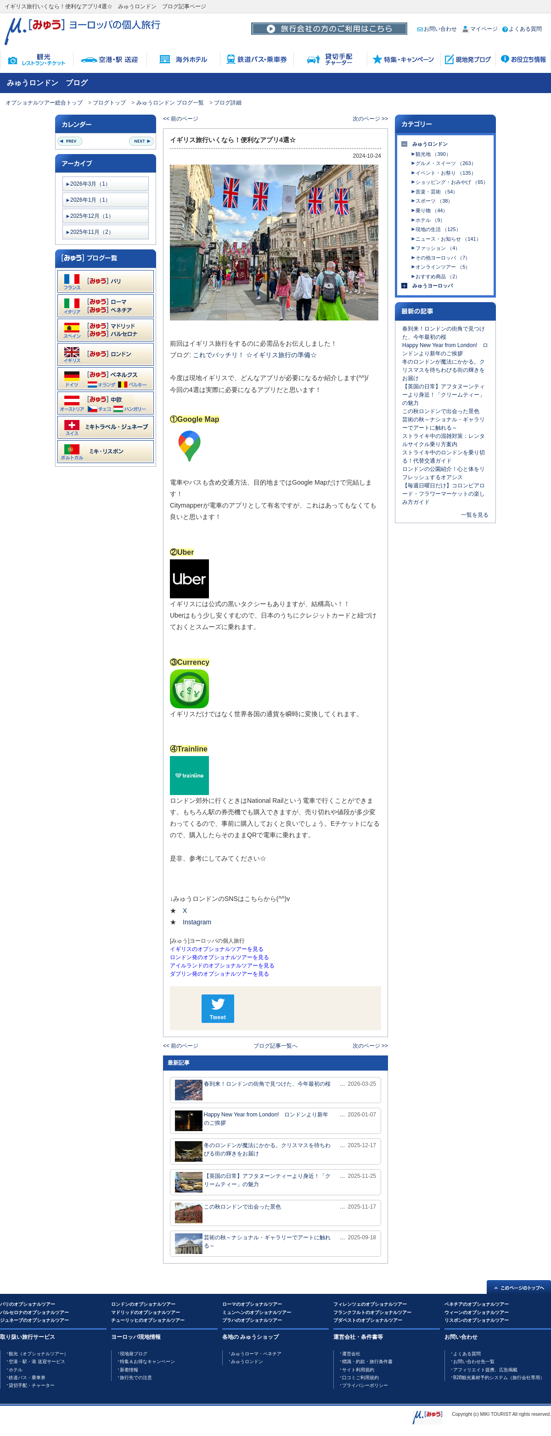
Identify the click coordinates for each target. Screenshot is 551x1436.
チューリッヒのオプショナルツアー (148, 1320)
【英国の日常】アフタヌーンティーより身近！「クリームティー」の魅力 (253, 1182)
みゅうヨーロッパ (432, 285)
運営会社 (351, 1353)
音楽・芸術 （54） (437, 191)
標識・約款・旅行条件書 (367, 1361)
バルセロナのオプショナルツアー (34, 1312)
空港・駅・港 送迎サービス (37, 1361)
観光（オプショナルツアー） (38, 1353)
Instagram (198, 922)
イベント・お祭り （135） (446, 173)
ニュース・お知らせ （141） (448, 239)
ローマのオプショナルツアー (252, 1304)
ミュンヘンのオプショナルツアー (256, 1312)
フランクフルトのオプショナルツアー (372, 1312)
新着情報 (129, 1369)
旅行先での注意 (136, 1377)
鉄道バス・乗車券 (27, 1377)
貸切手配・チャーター (32, 1385)
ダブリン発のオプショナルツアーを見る (219, 974)
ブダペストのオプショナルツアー (367, 1320)
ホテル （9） (430, 220)
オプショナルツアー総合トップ (44, 102)
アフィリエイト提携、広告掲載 (485, 1369)
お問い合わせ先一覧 (474, 1361)
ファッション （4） (438, 248)
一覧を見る (475, 515)
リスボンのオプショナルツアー (476, 1320)
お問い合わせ (437, 29)
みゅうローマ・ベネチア (256, 1353)
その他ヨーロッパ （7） (443, 257)
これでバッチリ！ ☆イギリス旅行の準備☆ (255, 355)
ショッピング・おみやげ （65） (452, 182)
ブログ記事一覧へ (275, 1046)
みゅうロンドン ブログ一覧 (170, 102)
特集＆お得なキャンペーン (147, 1361)
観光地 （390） (433, 154)
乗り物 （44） (432, 210)
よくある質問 (522, 29)
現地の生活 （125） (438, 229)
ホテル (15, 1369)
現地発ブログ (133, 1353)
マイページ (479, 29)
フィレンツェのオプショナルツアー (370, 1304)
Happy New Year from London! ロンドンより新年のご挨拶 (251, 1120)
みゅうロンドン (430, 144)
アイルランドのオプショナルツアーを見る (222, 965)
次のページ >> (370, 119)
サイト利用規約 (358, 1369)
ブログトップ (109, 102)
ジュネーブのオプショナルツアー (34, 1320)
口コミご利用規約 (360, 1377)
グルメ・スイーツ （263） (446, 163)
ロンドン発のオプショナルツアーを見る (219, 957)
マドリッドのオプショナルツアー (145, 1312)
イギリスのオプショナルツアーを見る (217, 949)
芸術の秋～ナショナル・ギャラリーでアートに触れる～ (253, 1243)
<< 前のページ (180, 119)
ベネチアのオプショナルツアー (476, 1304)
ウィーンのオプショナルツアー (476, 1312)
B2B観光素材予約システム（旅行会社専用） (499, 1377)
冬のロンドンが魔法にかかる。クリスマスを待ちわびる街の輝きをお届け (253, 1151)
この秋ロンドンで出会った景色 (228, 1213)
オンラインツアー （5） (443, 267)
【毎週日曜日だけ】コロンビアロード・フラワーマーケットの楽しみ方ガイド (443, 493)
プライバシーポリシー (365, 1385)
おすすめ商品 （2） (438, 276)
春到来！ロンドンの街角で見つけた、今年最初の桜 (253, 1090)
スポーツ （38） (434, 201)
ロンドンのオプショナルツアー (143, 1304)
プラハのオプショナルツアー (252, 1320)
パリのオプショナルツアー (27, 1304)
